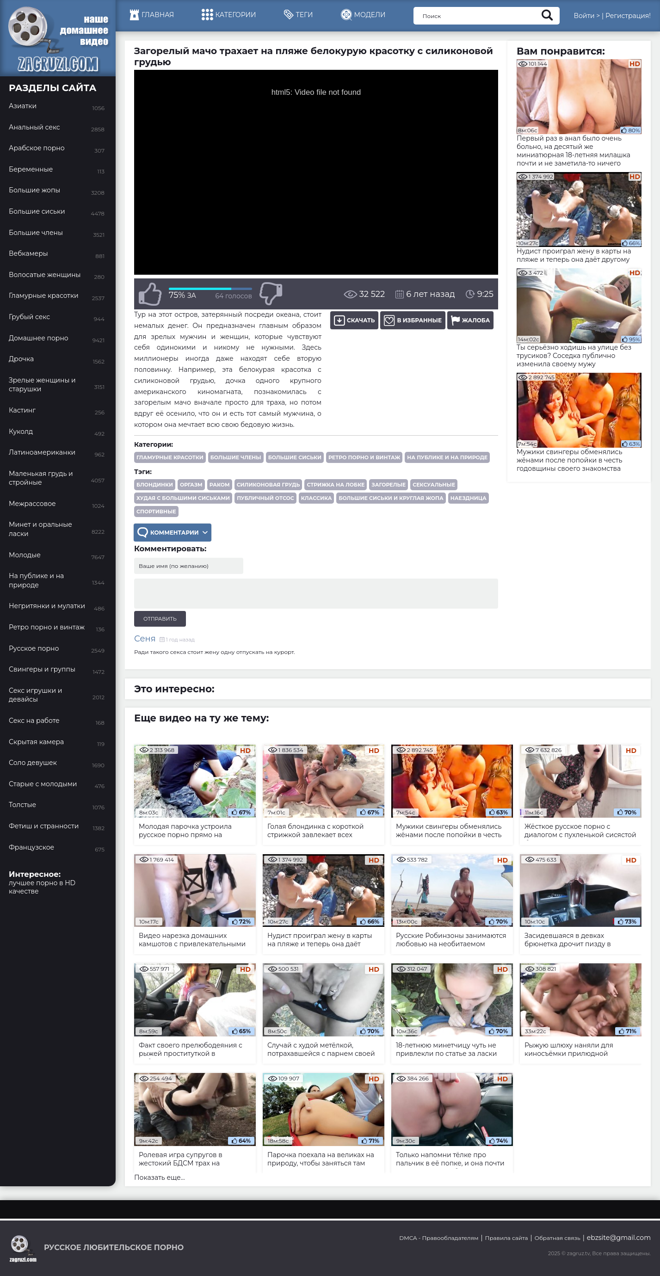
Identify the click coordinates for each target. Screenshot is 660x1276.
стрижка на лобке (335, 484)
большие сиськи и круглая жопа (391, 498)
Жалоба (470, 320)
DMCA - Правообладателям (438, 1237)
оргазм (191, 484)
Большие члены (235, 457)
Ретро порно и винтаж (364, 457)
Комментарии (172, 532)
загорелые (388, 484)
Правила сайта (506, 1237)
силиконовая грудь (268, 484)
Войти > (587, 16)
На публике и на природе (447, 457)
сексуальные (434, 484)
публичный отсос (265, 498)
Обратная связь (557, 1237)
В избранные (413, 320)
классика (316, 498)
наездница (468, 498)
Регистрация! (628, 16)
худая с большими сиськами (183, 498)
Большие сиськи (294, 457)
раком (220, 484)
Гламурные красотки (170, 457)
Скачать (354, 320)
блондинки (154, 484)
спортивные (156, 511)
